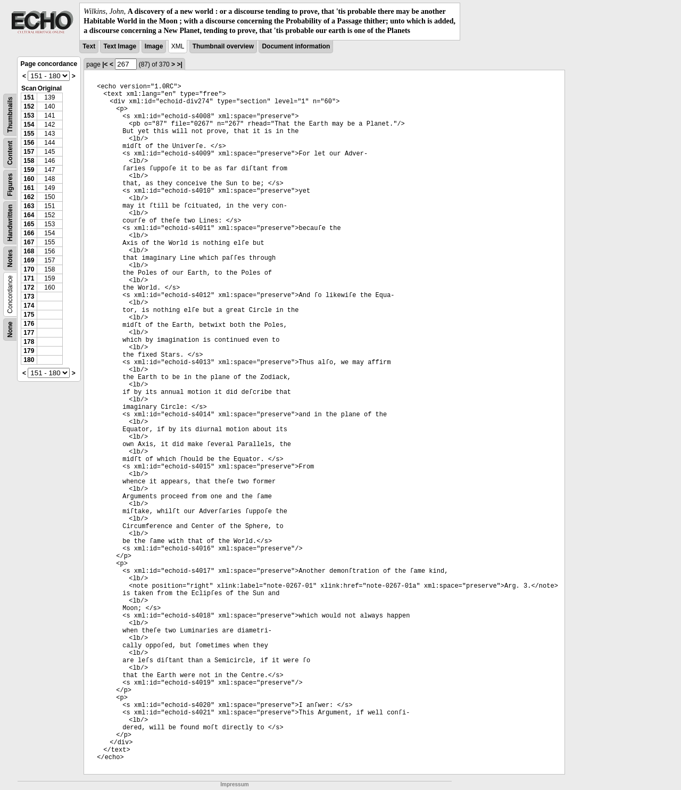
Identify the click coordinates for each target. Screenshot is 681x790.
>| (179, 64)
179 (28, 351)
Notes (10, 258)
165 (28, 224)
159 (28, 170)
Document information (296, 46)
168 (28, 251)
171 (28, 278)
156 (28, 142)
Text (88, 46)
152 (28, 106)
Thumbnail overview (223, 46)
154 (28, 124)
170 (28, 269)
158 (28, 160)
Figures (10, 184)
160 (28, 179)
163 (28, 206)
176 (28, 323)
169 (28, 260)
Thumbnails (10, 114)
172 (28, 287)
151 (28, 97)
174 (28, 305)
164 (28, 215)
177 (28, 332)
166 (28, 233)
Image (154, 46)
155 (28, 133)
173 (28, 296)
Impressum (234, 784)
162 (28, 197)
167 (28, 242)
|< (104, 64)
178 (28, 341)
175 (28, 314)
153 (28, 115)
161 (28, 188)
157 (28, 151)
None (10, 330)
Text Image (119, 46)
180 (28, 360)
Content (10, 152)
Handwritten (10, 222)
